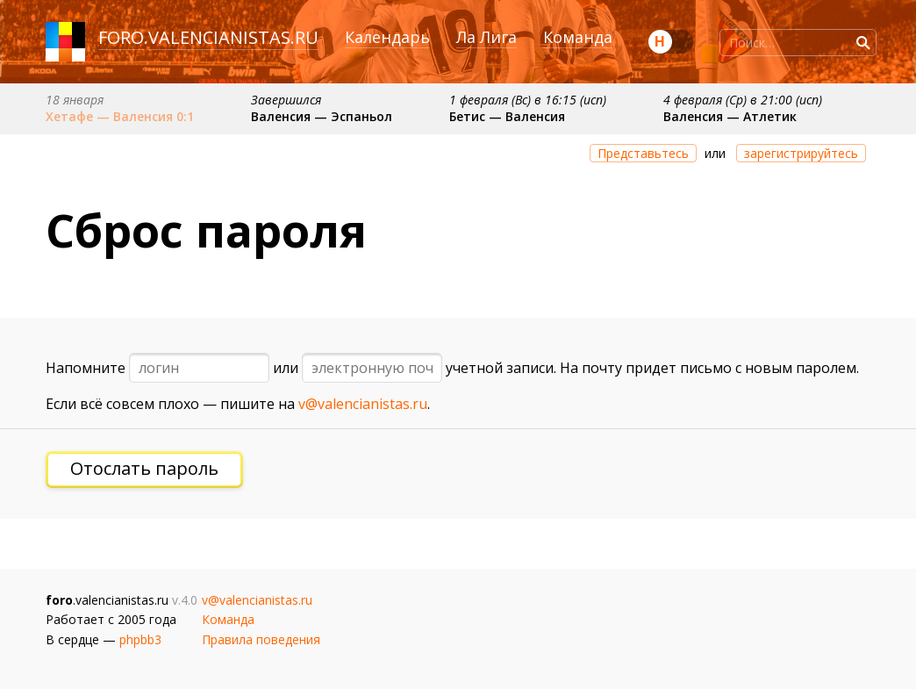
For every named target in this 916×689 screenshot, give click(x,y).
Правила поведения (261, 639)
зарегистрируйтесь (801, 153)
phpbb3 (140, 639)
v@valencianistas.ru (362, 403)
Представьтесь (643, 153)
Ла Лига (486, 36)
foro (121, 37)
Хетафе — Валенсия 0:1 (120, 116)
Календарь (387, 36)
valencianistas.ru (233, 37)
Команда (577, 36)
